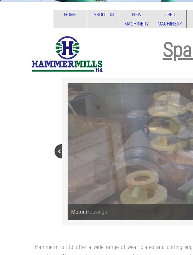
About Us (103, 14)
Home (70, 14)
